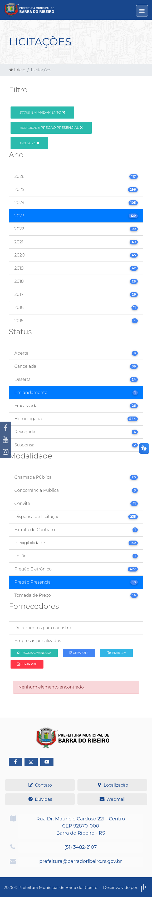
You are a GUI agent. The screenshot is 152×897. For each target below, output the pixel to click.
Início (17, 69)
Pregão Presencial (51, 127)
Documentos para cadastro (42, 627)
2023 (29, 143)
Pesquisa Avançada (34, 653)
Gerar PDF (27, 664)
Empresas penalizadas (37, 640)
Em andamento (42, 112)
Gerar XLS (79, 653)
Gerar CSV (116, 653)
